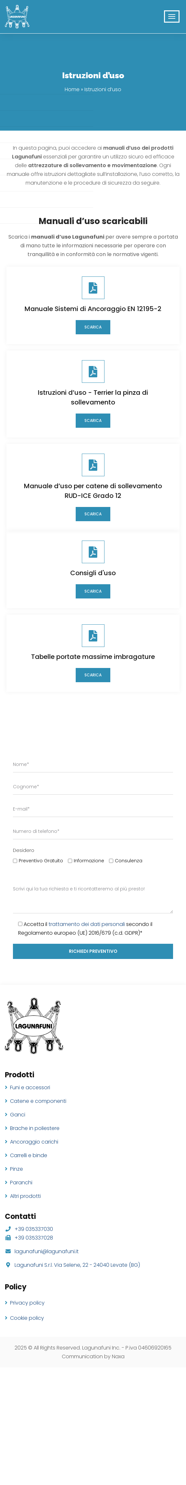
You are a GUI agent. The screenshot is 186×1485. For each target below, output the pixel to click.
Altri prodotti (25, 1196)
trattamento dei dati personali (87, 924)
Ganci (17, 1114)
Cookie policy (27, 1318)
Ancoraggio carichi (34, 1142)
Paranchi (21, 1182)
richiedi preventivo (93, 951)
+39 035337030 (34, 1229)
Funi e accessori (30, 1087)
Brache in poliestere (35, 1128)
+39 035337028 (34, 1238)
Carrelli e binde (28, 1155)
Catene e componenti (38, 1101)
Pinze (16, 1169)
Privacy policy (27, 1303)
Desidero (23, 850)
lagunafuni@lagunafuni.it (47, 1251)
